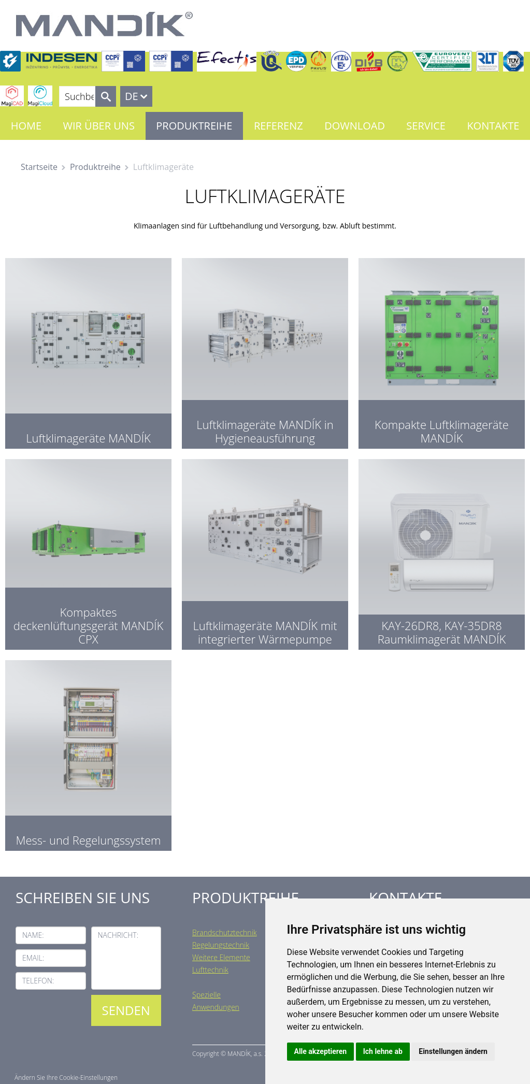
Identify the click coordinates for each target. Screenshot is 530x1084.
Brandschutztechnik (224, 932)
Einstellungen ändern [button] (453, 1051)
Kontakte (493, 126)
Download (354, 126)
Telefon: (38, 981)
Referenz (278, 126)
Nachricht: (118, 935)
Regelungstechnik (220, 945)
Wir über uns (99, 126)
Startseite (39, 167)
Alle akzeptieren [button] (320, 1051)
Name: (33, 935)
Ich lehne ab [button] (383, 1051)
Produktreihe (194, 126)
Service (426, 126)
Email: (33, 958)
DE (131, 96)
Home (26, 126)
